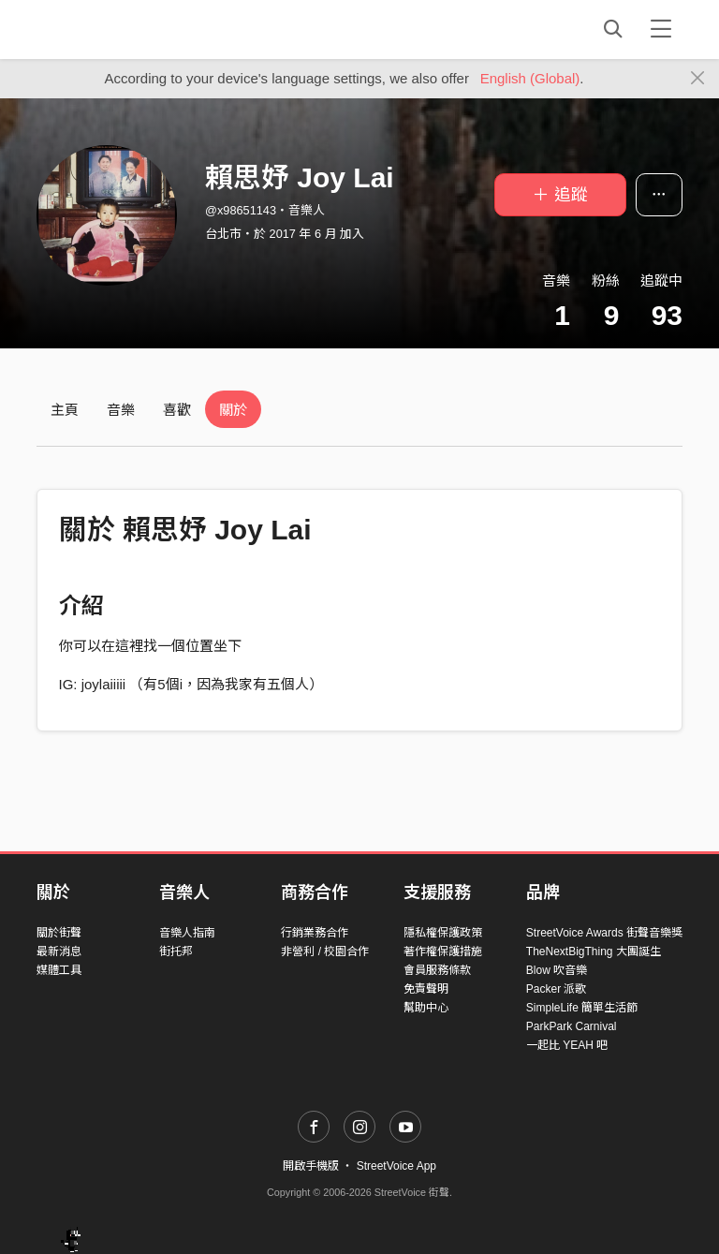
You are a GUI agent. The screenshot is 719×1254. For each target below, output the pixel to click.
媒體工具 (59, 970)
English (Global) (530, 78)
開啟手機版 (311, 1166)
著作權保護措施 (443, 951)
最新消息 (59, 951)
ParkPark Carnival (571, 1026)
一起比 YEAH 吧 (567, 1045)
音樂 (121, 410)
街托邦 (176, 951)
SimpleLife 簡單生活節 (582, 1007)
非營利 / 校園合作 (325, 951)
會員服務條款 (437, 970)
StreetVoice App (396, 1166)
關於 (233, 410)
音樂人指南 (187, 932)
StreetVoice (114, 29)
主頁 (65, 410)
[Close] (698, 78)
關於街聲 (59, 932)
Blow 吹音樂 (556, 970)
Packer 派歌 (556, 989)
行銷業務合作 (314, 932)
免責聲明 (426, 989)
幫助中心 (426, 1007)
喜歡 (177, 410)
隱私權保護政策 (443, 932)
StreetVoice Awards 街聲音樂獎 (604, 932)
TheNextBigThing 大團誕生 (593, 951)
